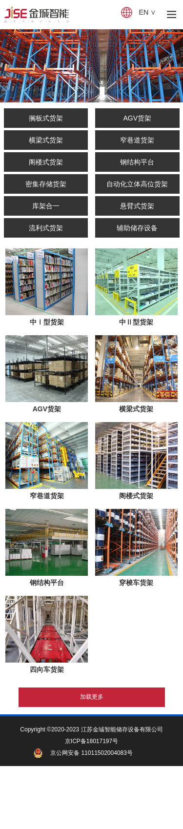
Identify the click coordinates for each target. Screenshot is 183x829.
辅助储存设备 (137, 228)
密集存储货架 (45, 184)
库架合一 (46, 206)
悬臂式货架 (137, 206)
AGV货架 (137, 118)
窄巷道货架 (137, 140)
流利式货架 (46, 228)
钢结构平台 (137, 162)
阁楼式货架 (46, 162)
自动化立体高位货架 (137, 184)
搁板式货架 (46, 118)
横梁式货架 (46, 140)
